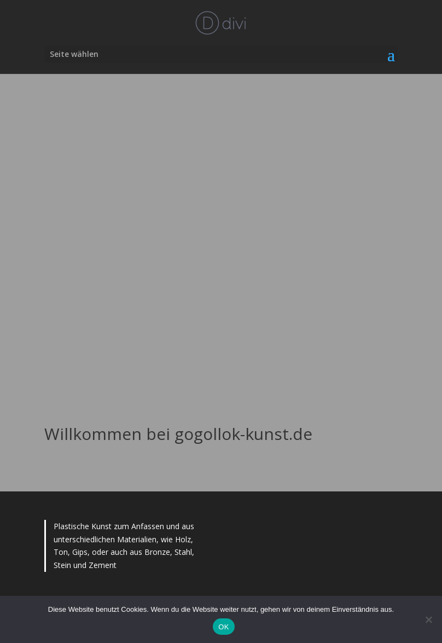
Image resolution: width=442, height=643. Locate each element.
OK (223, 627)
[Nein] (428, 619)
